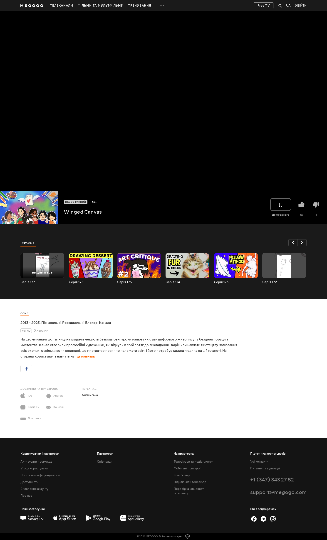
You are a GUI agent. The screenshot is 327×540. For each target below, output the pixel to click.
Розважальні (73, 323)
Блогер (91, 323)
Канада (105, 323)
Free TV (264, 6)
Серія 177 (27, 282)
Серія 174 (173, 282)
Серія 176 (76, 282)
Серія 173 (221, 282)
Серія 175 (124, 282)
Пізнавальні (51, 323)
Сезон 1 (28, 243)
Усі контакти (259, 462)
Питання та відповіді (265, 468)
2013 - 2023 (30, 323)
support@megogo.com (278, 492)
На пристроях (184, 454)
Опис (24, 313)
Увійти (301, 6)
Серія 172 (269, 282)
